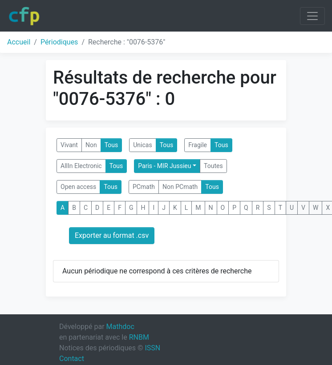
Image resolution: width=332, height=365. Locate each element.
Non (91, 144)
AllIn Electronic (81, 165)
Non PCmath (180, 186)
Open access (78, 186)
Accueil (18, 42)
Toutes (213, 165)
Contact (71, 358)
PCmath (144, 186)
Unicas (142, 144)
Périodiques (59, 42)
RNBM (139, 337)
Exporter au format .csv (112, 235)
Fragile (197, 144)
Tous (111, 144)
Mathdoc (120, 326)
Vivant (69, 144)
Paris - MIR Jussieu (164, 165)
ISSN (152, 348)
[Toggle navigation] (312, 16)
